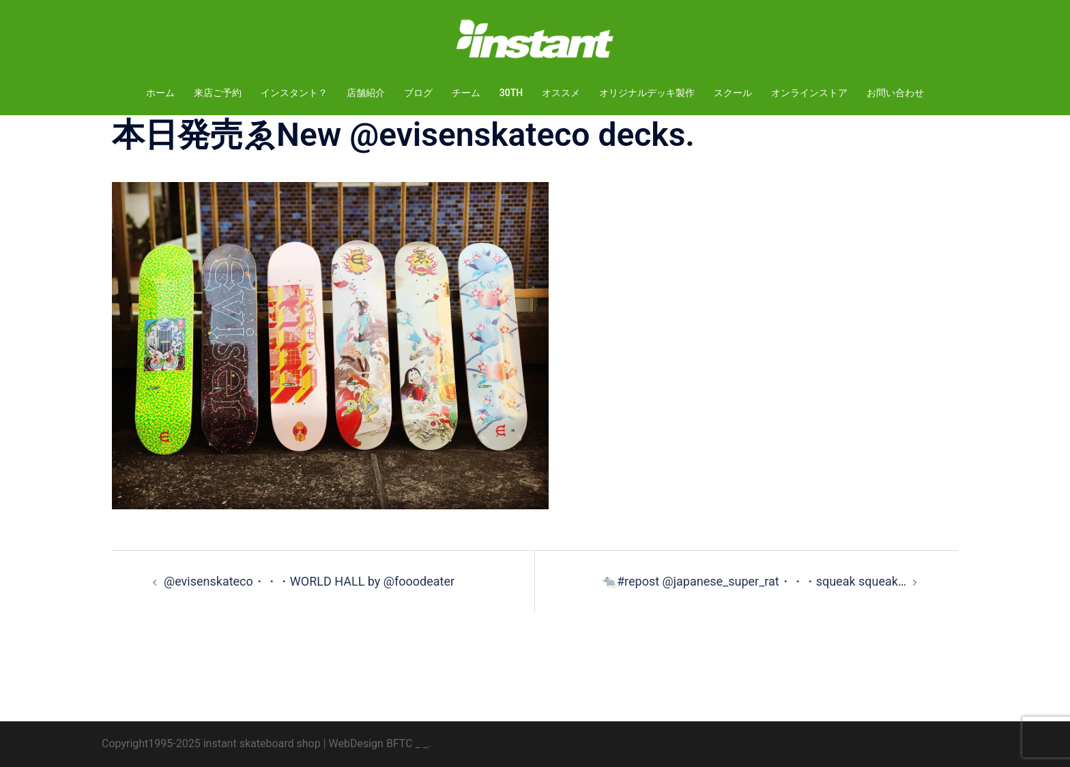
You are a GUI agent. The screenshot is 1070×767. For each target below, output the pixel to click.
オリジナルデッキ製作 (647, 92)
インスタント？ (294, 92)
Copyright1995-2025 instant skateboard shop (211, 743)
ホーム (160, 92)
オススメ (561, 92)
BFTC (399, 743)
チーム (466, 92)
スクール (733, 92)
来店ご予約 (218, 92)
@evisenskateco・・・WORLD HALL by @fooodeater (309, 581)
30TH (511, 92)
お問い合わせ (895, 92)
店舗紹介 (366, 92)
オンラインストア (809, 92)
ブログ (418, 92)
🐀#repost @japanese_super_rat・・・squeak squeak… (754, 581)
